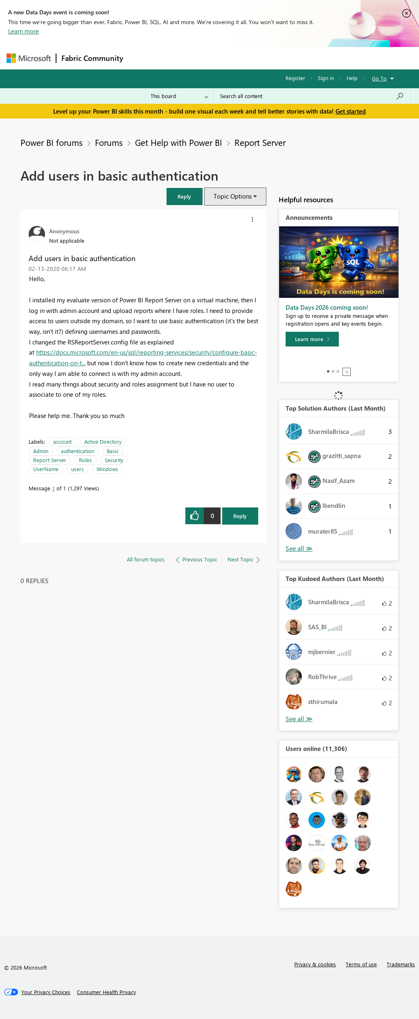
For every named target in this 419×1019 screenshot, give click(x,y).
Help (352, 77)
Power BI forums (51, 142)
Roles (85, 460)
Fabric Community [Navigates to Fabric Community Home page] (92, 58)
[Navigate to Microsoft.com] (29, 58)
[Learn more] (312, 339)
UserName (46, 469)
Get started (351, 111)
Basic (113, 451)
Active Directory (103, 441)
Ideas (211, 57)
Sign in (326, 77)
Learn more (23, 31)
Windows (107, 469)
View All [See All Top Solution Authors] (299, 548)
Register (295, 77)
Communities (247, 57)
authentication (77, 451)
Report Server (260, 142)
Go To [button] (379, 78)
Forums (142, 57)
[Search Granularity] (179, 96)
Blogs (284, 57)
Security (114, 460)
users (77, 469)
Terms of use (361, 964)
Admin (40, 451)
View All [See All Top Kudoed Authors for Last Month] (299, 719)
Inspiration (177, 57)
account (62, 441)
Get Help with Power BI (178, 142)
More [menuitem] (312, 57)
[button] (185, 196)
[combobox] (312, 96)
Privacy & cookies (315, 964)
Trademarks (401, 964)
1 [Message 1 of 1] (53, 488)
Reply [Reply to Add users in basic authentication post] (240, 515)
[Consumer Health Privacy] (106, 992)
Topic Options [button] (233, 196)
